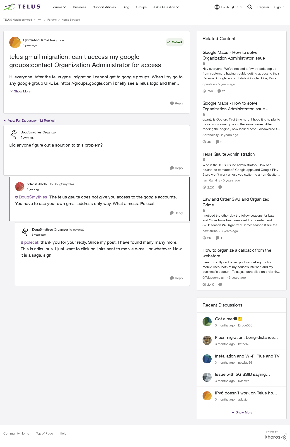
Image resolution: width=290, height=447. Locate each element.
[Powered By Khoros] (276, 436)
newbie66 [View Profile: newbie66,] (245, 362)
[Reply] (176, 103)
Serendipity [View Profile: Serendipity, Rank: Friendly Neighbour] (211, 135)
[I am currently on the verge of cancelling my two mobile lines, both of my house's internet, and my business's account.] (242, 267)
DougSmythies (33, 196)
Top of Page (44, 433)
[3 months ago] (225, 325)
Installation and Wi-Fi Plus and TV (247, 355)
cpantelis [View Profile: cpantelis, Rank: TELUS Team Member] (209, 84)
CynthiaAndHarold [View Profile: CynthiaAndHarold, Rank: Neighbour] (36, 40)
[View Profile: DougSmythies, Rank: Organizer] (13, 134)
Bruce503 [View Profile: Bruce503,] (245, 325)
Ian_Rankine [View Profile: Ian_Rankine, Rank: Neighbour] (211, 180)
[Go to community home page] (22, 7)
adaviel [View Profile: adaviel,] (243, 399)
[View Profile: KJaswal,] (207, 377)
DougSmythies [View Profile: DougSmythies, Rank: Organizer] (31, 132)
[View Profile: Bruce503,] (207, 321)
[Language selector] (228, 7)
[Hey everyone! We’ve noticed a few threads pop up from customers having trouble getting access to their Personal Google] (242, 73)
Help (63, 433)
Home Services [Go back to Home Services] (71, 19)
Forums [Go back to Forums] (52, 19)
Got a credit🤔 (229, 318)
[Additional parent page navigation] (39, 20)
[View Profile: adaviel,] (207, 395)
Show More (20, 91)
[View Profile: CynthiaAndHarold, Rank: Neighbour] (15, 42)
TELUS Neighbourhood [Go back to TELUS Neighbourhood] (17, 19)
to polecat (76, 229)
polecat (31, 242)
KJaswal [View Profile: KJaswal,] (244, 381)
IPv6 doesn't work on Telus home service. (247, 393)
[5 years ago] (225, 84)
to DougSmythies (62, 184)
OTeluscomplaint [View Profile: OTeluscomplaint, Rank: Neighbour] (214, 277)
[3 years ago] (228, 231)
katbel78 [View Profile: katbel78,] (244, 344)
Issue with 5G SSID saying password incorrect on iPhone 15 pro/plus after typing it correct (246, 374)
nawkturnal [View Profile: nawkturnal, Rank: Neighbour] (210, 231)
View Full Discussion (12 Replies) (29, 120)
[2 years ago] (229, 135)
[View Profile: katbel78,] (207, 340)
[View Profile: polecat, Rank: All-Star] (19, 186)
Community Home (16, 433)
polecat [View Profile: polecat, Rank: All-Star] (32, 184)
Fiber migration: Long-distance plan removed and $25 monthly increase (245, 337)
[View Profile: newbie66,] (207, 358)
